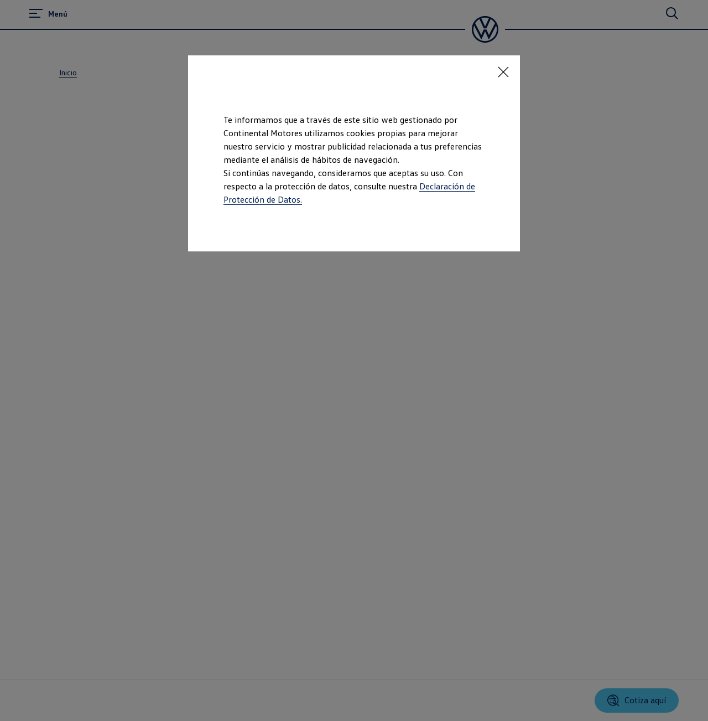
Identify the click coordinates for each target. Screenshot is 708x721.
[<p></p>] (503, 72)
